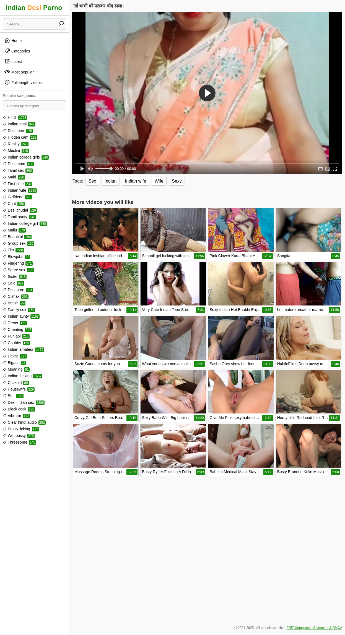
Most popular (19, 72)
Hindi (15, 117)
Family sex (19, 309)
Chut (14, 203)
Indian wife (20, 190)
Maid (14, 177)
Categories (17, 51)
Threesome (19, 442)
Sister (15, 276)
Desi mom (18, 164)
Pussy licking (21, 429)
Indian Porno (34, 7)
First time (17, 183)
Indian (111, 181)
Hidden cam (20, 137)
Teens (15, 323)
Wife (159, 181)
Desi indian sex (24, 402)
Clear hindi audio (24, 422)
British (14, 303)
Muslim (16, 150)
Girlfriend (17, 197)
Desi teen (18, 130)
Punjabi (16, 336)
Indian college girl (25, 223)
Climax (15, 296)
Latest (13, 61)
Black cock (19, 409)
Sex (92, 181)
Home (13, 40)
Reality (15, 144)
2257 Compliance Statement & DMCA (314, 628)
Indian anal (19, 124)
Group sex (18, 243)
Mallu (14, 230)
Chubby (16, 343)
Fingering (18, 263)
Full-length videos (23, 82)
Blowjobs (16, 256)
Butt (13, 396)
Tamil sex (18, 170)
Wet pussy (19, 435)
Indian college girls (26, 157)
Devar (15, 356)
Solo (13, 283)
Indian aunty (21, 316)
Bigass (14, 362)
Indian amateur (23, 349)
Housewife (19, 389)
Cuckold (16, 382)
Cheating (17, 329)
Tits (13, 250)
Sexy (177, 181)
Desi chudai (20, 210)
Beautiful (17, 236)
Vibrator (16, 415)
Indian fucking (22, 376)
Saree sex (18, 270)
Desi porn (18, 290)
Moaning (16, 369)
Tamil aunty (19, 217)
